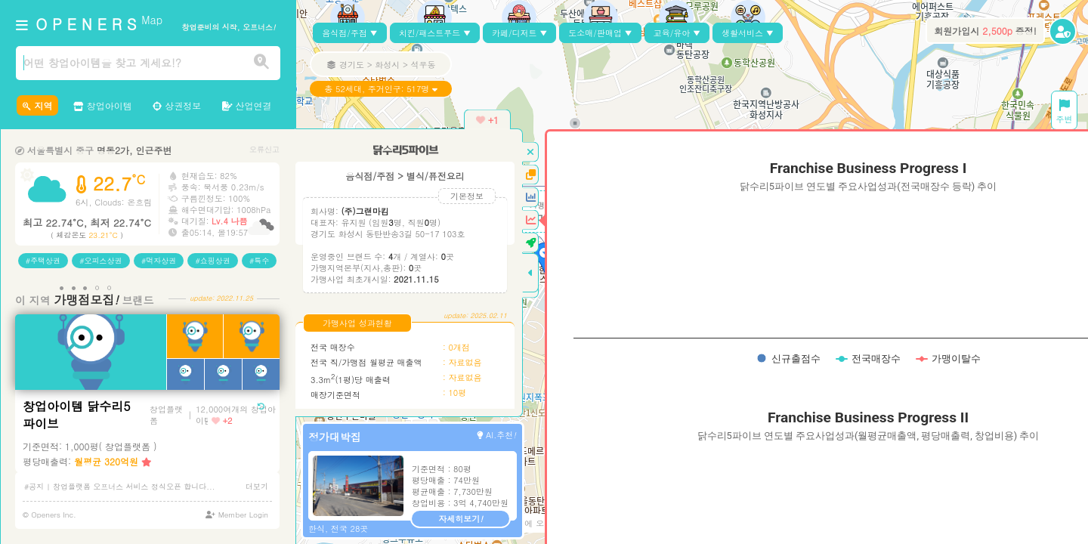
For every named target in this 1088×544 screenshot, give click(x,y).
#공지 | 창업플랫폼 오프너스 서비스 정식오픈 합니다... (119, 486)
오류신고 (264, 149)
